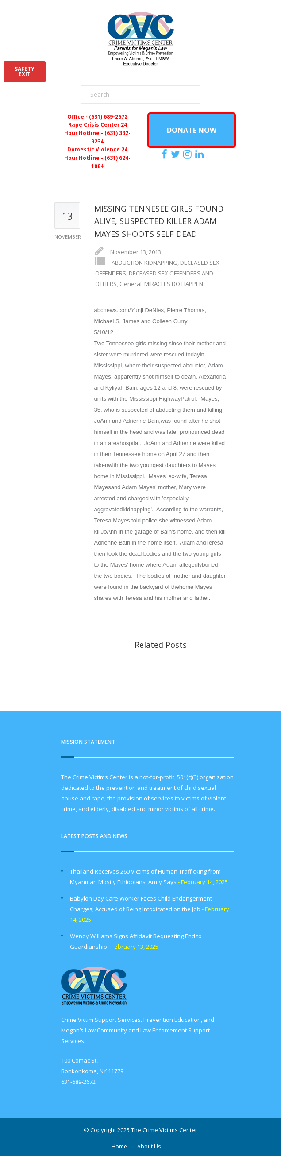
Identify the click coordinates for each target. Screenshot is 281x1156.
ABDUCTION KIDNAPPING (144, 263)
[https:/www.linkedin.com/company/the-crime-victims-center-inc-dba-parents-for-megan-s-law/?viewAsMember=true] (200, 154)
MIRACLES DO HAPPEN (173, 284)
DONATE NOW (191, 130)
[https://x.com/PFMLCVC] (176, 154)
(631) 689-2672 (108, 116)
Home (119, 1146)
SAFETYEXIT (25, 71)
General (130, 284)
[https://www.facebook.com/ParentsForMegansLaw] (165, 154)
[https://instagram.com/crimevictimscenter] (188, 154)
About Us (149, 1146)
